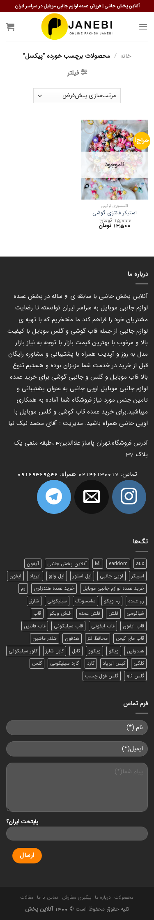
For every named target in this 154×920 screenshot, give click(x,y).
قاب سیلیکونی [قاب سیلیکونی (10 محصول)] (68, 626)
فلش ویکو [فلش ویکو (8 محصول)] (60, 613)
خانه (125, 56)
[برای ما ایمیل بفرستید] (91, 497)
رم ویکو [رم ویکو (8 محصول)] (112, 601)
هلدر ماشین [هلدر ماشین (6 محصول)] (44, 638)
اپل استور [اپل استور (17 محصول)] (82, 576)
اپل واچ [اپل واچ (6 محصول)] (56, 576)
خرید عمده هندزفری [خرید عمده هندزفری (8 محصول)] (54, 588)
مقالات (27, 897)
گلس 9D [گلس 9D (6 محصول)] (135, 676)
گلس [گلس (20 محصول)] (37, 663)
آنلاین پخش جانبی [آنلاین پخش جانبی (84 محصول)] (67, 564)
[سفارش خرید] (77, 95)
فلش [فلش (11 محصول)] (113, 613)
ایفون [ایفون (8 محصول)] (15, 576)
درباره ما (103, 897)
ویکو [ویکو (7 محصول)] (114, 651)
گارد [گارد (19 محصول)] (90, 663)
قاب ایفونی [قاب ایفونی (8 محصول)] (103, 626)
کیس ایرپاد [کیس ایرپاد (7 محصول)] (114, 663)
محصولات (124, 897)
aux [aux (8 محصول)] (140, 564)
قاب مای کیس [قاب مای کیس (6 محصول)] (130, 638)
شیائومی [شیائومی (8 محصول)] (135, 613)
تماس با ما (47, 897)
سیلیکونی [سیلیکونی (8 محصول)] (57, 601)
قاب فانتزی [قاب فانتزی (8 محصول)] (35, 626)
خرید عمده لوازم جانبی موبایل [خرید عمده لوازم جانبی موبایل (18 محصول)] (113, 588)
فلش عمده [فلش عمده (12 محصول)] (89, 613)
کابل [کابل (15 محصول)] (76, 651)
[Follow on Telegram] (54, 497)
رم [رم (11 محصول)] (23, 588)
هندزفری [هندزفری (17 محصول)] (135, 651)
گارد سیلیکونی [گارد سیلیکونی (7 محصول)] (64, 663)
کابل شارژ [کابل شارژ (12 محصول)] (55, 651)
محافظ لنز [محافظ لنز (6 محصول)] (97, 638)
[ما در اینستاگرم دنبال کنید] (129, 497)
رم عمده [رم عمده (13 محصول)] (136, 601)
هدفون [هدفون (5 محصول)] (72, 638)
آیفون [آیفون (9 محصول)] (33, 564)
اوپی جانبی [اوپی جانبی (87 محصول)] (111, 576)
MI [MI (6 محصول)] (98, 564)
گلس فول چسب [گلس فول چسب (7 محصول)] (101, 676)
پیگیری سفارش (76, 897)
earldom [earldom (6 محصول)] (118, 564)
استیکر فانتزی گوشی (114, 213)
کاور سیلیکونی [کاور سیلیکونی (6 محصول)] (23, 651)
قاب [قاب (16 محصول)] (37, 613)
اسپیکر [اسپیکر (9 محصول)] (137, 576)
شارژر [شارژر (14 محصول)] (34, 601)
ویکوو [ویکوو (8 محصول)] (94, 651)
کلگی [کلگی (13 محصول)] (138, 663)
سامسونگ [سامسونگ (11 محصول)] (85, 601)
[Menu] (143, 26)
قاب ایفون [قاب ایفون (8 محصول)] (133, 626)
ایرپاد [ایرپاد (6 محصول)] (35, 576)
